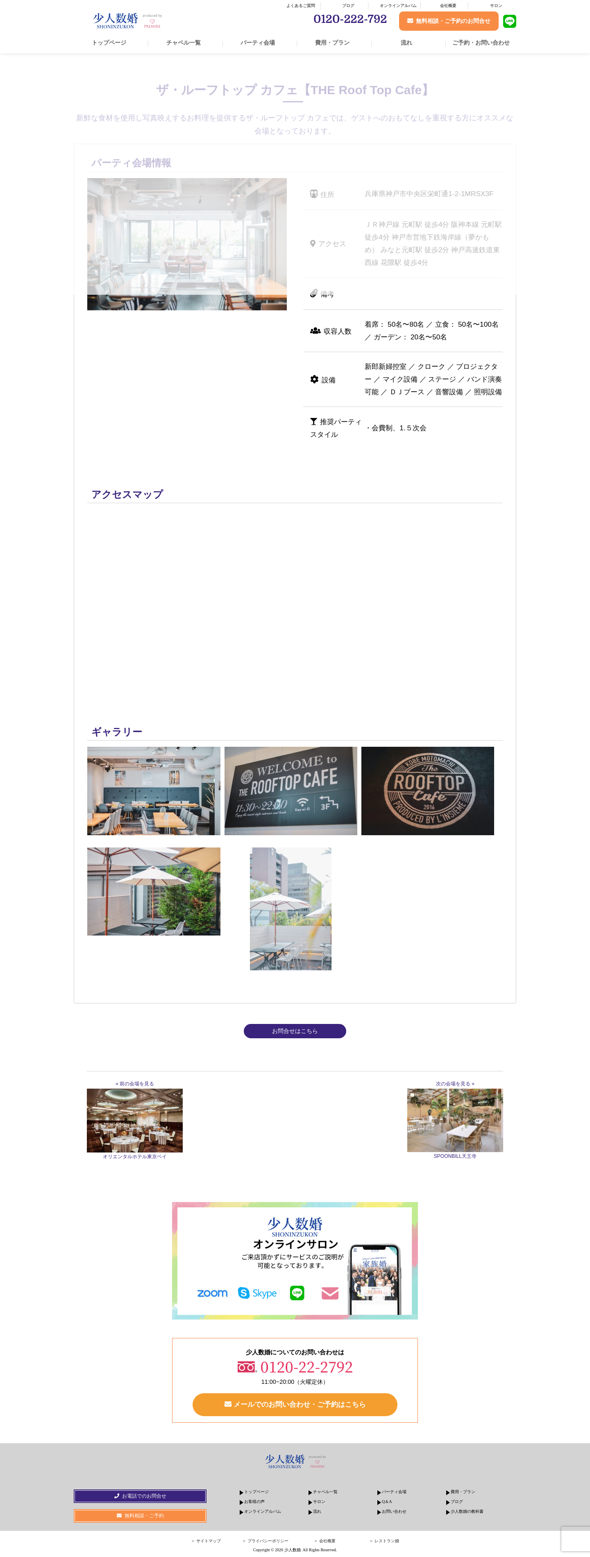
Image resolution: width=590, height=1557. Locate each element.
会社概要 (448, 5)
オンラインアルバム (398, 5)
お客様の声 (254, 1501)
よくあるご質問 (300, 5)
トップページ (109, 42)
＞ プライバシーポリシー (265, 1541)
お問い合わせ (394, 1511)
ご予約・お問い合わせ (481, 42)
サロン (496, 5)
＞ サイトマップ (206, 1541)
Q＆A (387, 1501)
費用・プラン (332, 42)
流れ (406, 42)
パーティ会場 (258, 42)
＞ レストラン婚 (384, 1541)
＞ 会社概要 (325, 1541)
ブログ (348, 5)
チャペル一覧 (183, 42)
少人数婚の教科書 (467, 1511)
